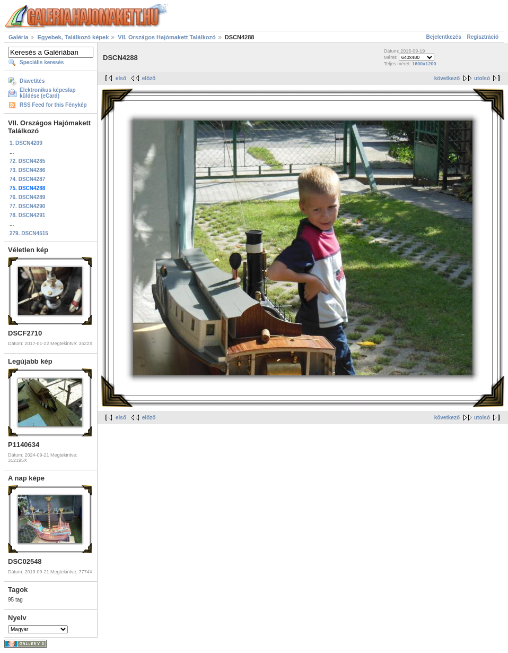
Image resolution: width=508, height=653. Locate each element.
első (121, 78)
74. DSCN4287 (27, 179)
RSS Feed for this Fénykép (53, 105)
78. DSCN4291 (27, 215)
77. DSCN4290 (27, 206)
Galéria (18, 37)
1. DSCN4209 (26, 143)
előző (149, 78)
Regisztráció (482, 37)
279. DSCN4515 (29, 233)
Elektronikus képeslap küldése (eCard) (48, 93)
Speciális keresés (42, 62)
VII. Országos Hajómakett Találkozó (166, 37)
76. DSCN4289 (27, 197)
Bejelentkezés (443, 37)
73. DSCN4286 (27, 170)
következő (447, 78)
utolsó (482, 78)
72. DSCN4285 (27, 161)
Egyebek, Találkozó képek (73, 37)
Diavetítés (32, 81)
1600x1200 (424, 63)
